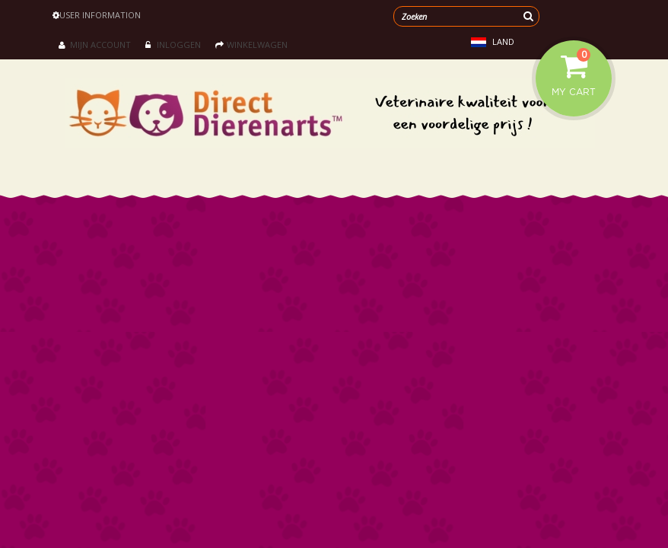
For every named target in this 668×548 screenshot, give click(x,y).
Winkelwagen (251, 44)
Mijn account (95, 44)
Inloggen (173, 44)
